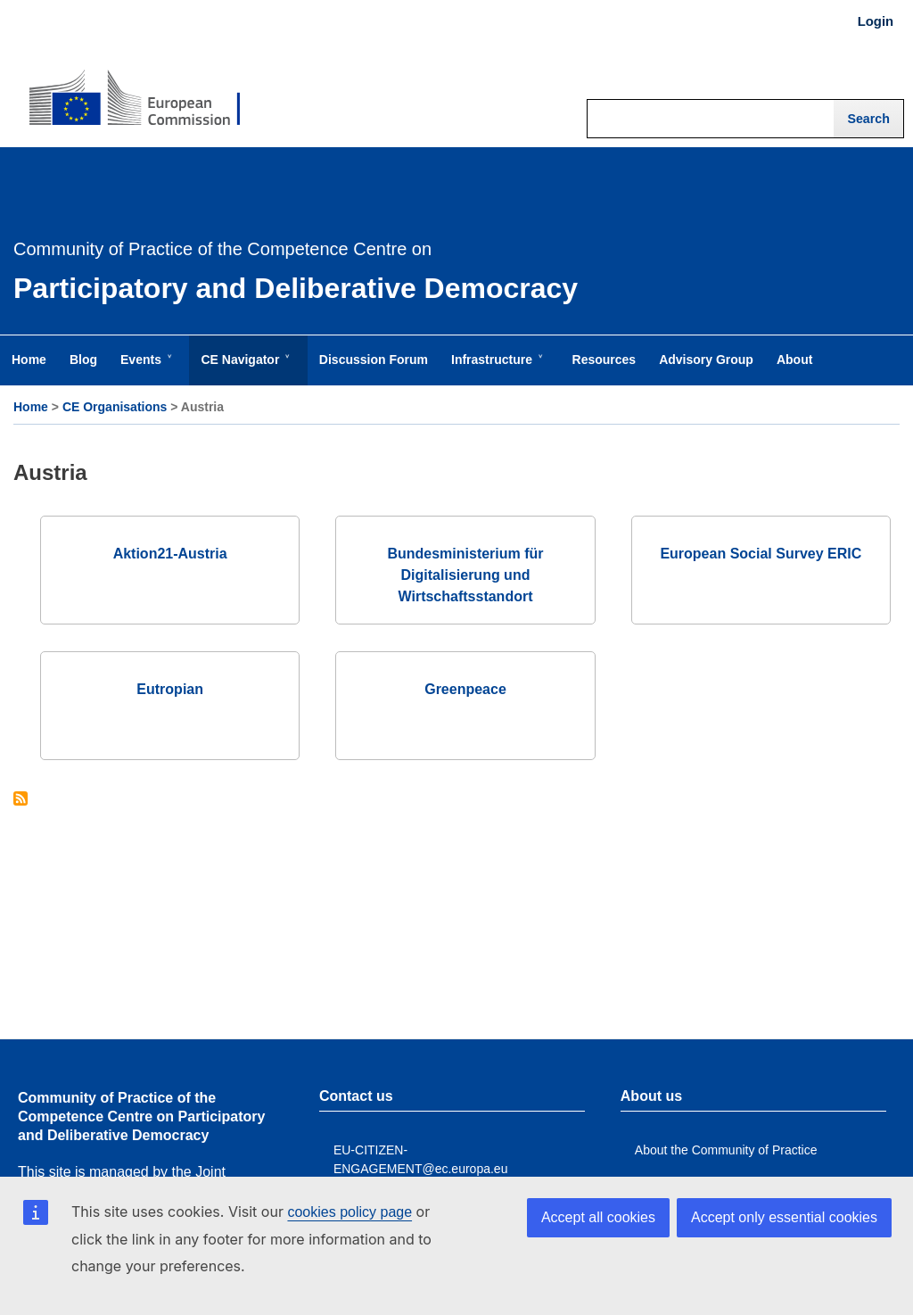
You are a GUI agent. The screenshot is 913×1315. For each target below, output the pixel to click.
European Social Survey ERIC (760, 553)
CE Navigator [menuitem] (243, 368)
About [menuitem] (794, 359)
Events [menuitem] (144, 368)
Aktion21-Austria (170, 553)
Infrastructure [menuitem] (495, 368)
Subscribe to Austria (20, 799)
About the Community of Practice (726, 1150)
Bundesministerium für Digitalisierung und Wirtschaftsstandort (465, 575)
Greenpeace (465, 689)
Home (30, 407)
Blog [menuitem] (83, 359)
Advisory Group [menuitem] (706, 359)
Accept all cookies (598, 1217)
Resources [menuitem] (604, 359)
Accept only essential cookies (784, 1217)
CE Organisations (114, 407)
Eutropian (169, 689)
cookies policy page (349, 1212)
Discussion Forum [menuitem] (373, 359)
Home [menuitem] (29, 359)
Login (875, 21)
